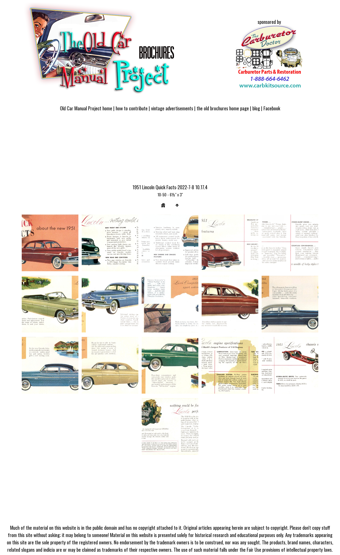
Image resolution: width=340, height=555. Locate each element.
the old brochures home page (223, 108)
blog (256, 108)
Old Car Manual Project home (86, 108)
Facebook (272, 108)
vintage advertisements (172, 108)
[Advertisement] (170, 150)
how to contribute (132, 108)
